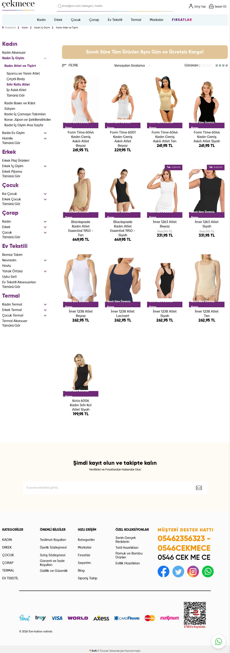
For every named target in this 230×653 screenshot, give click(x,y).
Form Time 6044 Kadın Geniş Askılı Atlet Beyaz (81, 139)
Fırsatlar (182, 20)
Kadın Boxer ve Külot (20, 103)
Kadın (41, 20)
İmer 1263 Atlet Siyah (207, 224)
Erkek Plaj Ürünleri (15, 160)
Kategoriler (86, 539)
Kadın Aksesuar (14, 52)
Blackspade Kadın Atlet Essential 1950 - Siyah (122, 228)
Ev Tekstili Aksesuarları (19, 282)
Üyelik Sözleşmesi (53, 547)
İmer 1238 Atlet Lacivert (123, 314)
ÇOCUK (8, 555)
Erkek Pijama (12, 171)
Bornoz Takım (12, 254)
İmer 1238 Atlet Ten (207, 314)
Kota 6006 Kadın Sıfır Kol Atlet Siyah (81, 405)
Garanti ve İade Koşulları (52, 563)
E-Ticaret (102, 651)
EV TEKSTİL (10, 578)
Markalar (156, 20)
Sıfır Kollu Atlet (18, 84)
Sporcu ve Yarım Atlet (23, 73)
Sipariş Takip (87, 578)
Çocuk (76, 20)
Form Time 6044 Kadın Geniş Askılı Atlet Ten (165, 137)
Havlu (6, 265)
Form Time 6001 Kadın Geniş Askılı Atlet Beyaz (123, 139)
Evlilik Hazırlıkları (128, 563)
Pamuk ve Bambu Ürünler (129, 555)
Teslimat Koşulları (53, 539)
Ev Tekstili (115, 20)
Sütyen (9, 108)
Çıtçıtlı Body (16, 79)
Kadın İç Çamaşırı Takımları (25, 114)
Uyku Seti (9, 276)
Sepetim (84, 563)
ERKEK (7, 547)
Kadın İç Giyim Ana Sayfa (23, 125)
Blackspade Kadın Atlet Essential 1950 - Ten (80, 228)
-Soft (93, 651)
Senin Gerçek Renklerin (126, 539)
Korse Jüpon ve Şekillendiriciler (27, 119)
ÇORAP (7, 563)
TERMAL (8, 570)
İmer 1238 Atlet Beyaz (81, 314)
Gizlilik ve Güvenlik (54, 571)
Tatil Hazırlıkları (127, 547)
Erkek (58, 20)
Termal (136, 20)
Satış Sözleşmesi (52, 555)
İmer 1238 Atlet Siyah (165, 314)
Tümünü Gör (16, 95)
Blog (81, 570)
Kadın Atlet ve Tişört (20, 66)
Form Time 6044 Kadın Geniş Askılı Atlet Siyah (207, 137)
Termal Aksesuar (14, 321)
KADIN (7, 539)
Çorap (94, 20)
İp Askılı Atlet (16, 90)
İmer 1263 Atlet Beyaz (165, 224)
